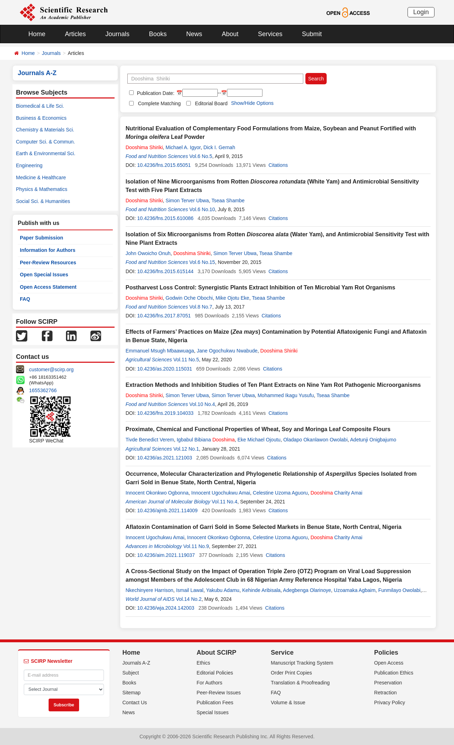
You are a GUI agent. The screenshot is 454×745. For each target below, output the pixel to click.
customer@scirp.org (51, 369)
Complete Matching (159, 103)
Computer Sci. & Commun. (45, 142)
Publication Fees (214, 702)
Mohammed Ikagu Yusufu (286, 395)
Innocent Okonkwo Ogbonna (157, 493)
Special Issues (212, 712)
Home (36, 34)
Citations (278, 165)
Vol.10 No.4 (202, 404)
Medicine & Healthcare (41, 177)
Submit (312, 34)
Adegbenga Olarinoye (307, 590)
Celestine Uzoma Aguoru (280, 493)
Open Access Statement (48, 287)
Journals (117, 34)
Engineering (29, 165)
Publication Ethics (394, 673)
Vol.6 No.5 (200, 156)
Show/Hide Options (252, 103)
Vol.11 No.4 (224, 501)
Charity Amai (336, 493)
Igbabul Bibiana (205, 439)
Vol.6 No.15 (202, 262)
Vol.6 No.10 (202, 209)
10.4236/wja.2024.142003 (165, 608)
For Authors (209, 682)
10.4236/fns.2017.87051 (164, 315)
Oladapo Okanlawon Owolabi (315, 439)
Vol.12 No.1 (186, 449)
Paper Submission (41, 238)
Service (282, 652)
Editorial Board (211, 103)
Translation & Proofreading (300, 682)
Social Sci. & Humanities (43, 201)
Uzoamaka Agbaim (355, 590)
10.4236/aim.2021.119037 (166, 555)
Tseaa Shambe (227, 200)
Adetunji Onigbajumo (373, 439)
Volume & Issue (288, 702)
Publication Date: (155, 93)
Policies (386, 652)
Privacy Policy (389, 702)
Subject (130, 673)
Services (270, 34)
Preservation (388, 682)
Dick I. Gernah (219, 147)
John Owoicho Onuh (148, 253)
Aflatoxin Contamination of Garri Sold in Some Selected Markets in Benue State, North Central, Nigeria (264, 527)
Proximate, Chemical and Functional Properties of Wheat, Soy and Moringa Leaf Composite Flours (258, 429)
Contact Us (134, 702)
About (230, 34)
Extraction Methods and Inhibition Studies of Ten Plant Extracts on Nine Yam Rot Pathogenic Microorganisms (273, 385)
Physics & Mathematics (41, 189)
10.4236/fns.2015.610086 (165, 218)
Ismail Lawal (189, 590)
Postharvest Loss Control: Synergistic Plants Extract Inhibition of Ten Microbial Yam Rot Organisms (260, 287)
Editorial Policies (214, 673)
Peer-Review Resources (48, 262)
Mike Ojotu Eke (232, 298)
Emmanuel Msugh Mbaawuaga (160, 351)
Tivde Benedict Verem (150, 439)
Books (158, 34)
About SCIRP (216, 652)
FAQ (25, 299)
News (194, 34)
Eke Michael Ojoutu (258, 439)
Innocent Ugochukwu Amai (220, 493)
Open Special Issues (44, 274)
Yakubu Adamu (222, 590)
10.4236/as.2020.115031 (164, 369)
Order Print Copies (291, 673)
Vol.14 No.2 (188, 599)
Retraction (385, 692)
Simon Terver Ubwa (187, 200)
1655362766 (43, 390)
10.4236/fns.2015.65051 (164, 165)
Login (421, 12)
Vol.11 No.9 (196, 546)
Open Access (389, 663)
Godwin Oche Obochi (189, 298)
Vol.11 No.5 (186, 359)
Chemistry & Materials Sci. (45, 129)
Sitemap (131, 692)
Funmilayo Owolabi (399, 590)
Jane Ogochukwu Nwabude (227, 351)
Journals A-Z (136, 663)
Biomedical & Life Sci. (40, 106)
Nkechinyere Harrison (149, 590)
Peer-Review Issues (218, 692)
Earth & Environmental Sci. (45, 153)
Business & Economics (41, 118)
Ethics (203, 663)
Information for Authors (48, 250)
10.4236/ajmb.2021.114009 (167, 510)
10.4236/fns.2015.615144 (165, 271)
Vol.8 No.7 (200, 307)
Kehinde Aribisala (261, 590)
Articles (75, 34)
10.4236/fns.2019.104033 (165, 413)
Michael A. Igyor (183, 147)
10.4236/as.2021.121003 (164, 458)
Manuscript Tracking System (302, 663)
